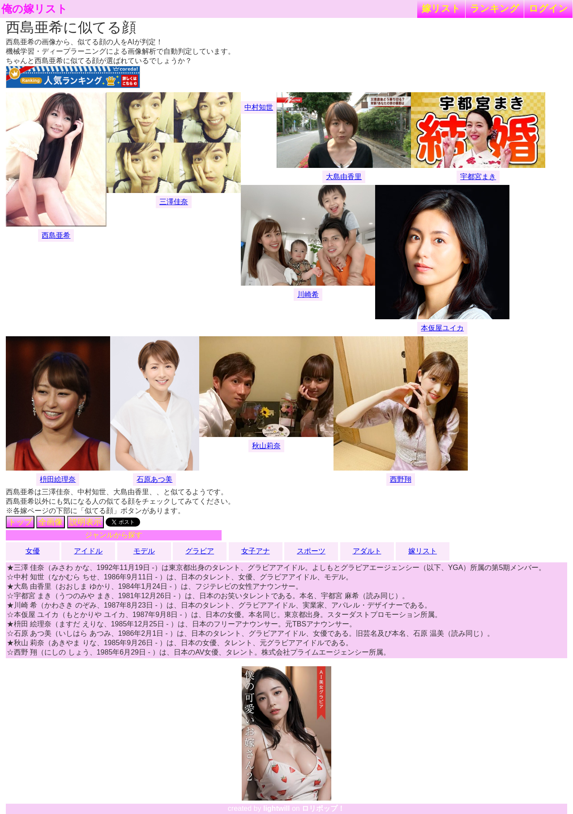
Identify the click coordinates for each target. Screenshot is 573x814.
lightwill (276, 808)
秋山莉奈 (266, 446)
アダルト (367, 551)
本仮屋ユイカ (442, 328)
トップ (20, 522)
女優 (33, 551)
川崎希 (308, 294)
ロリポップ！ (323, 808)
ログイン (548, 8)
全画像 (50, 522)
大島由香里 (344, 176)
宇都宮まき (478, 176)
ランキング (494, 8)
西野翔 (400, 479)
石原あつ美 (154, 479)
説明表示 (85, 522)
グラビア (199, 551)
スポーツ (311, 551)
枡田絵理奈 (58, 479)
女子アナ (255, 551)
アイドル (88, 551)
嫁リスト (441, 8)
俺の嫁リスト (34, 9)
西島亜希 (56, 235)
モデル (144, 551)
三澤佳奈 (173, 202)
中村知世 (258, 107)
